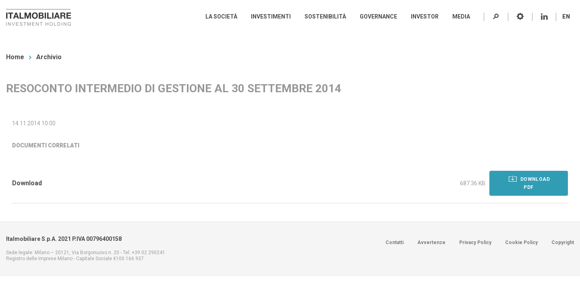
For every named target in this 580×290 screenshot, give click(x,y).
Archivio (49, 57)
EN (566, 16)
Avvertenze (431, 242)
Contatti (394, 242)
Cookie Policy (521, 242)
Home (15, 57)
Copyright (562, 242)
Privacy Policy (475, 242)
